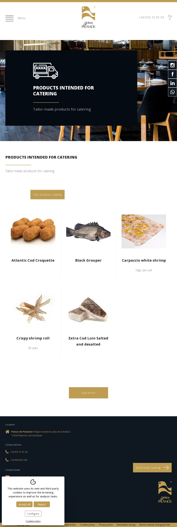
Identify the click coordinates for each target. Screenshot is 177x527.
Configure (33, 513)
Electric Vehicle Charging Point (155, 524)
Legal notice (70, 524)
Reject (42, 504)
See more (89, 392)
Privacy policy (106, 524)
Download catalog (152, 467)
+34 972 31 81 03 (151, 17)
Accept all (24, 504)
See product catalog (47, 194)
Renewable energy (126, 524)
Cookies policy (87, 524)
